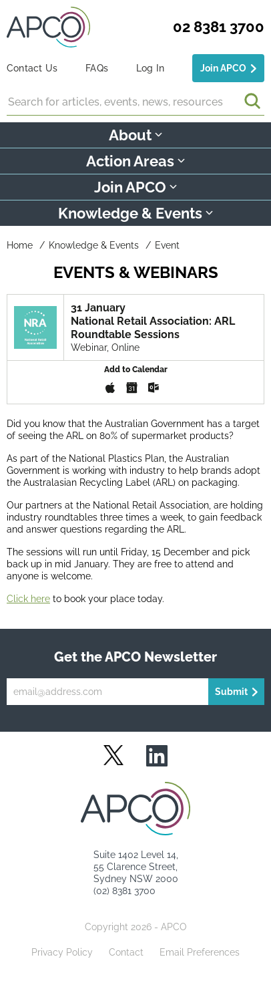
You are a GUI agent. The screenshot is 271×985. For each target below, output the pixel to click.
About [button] (135, 135)
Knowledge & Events (94, 245)
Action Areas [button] (135, 161)
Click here (28, 598)
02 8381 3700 (218, 26)
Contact (126, 952)
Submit (231, 691)
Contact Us (32, 68)
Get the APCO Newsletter (135, 657)
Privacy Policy (62, 952)
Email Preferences (200, 952)
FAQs (96, 68)
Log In (150, 68)
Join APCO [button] (135, 187)
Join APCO (223, 68)
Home (20, 245)
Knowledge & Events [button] (135, 213)
